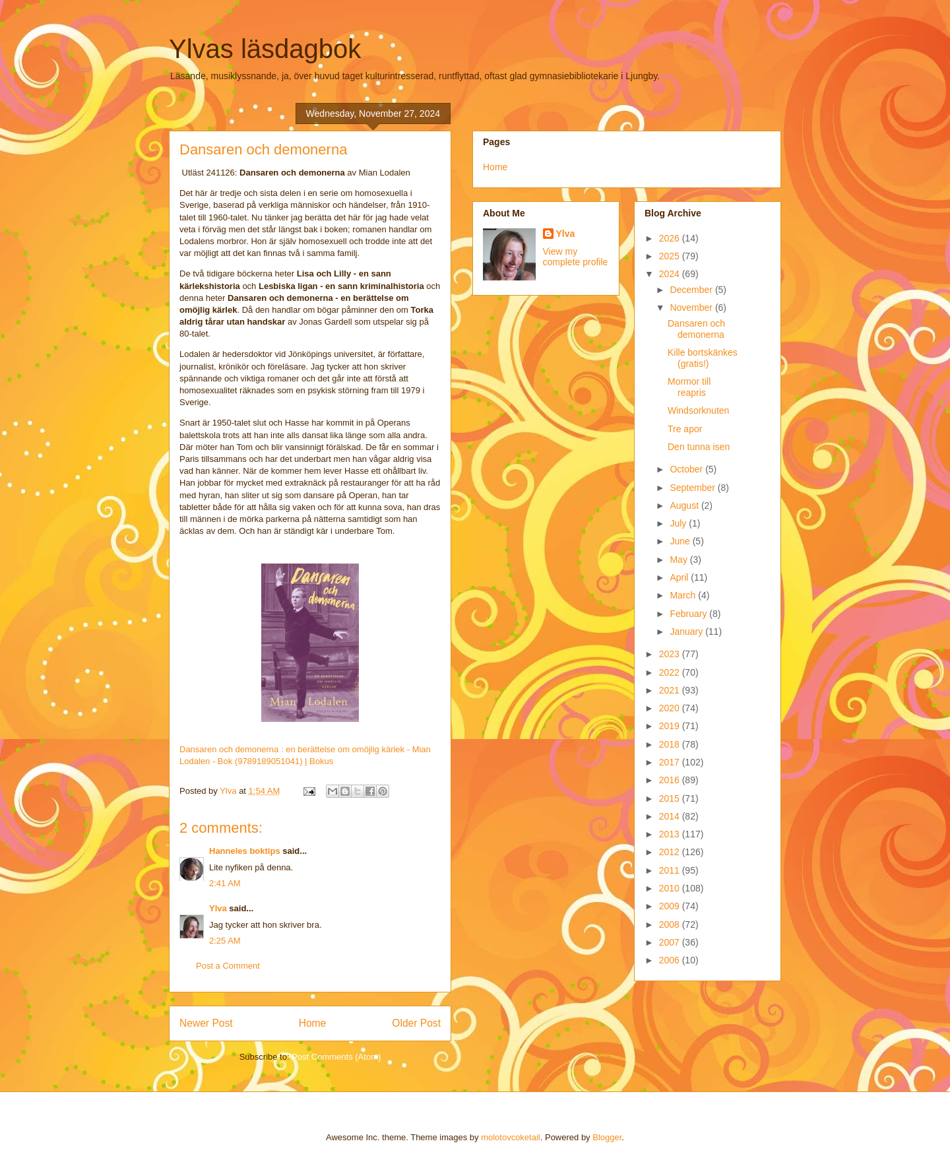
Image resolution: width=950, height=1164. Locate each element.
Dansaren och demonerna (696, 329)
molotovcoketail (510, 1137)
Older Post (416, 1023)
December (692, 289)
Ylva (218, 908)
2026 (670, 238)
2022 (670, 672)
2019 (670, 726)
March (684, 595)
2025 (670, 256)
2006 (670, 960)
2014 (670, 816)
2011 (670, 870)
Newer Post (206, 1023)
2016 (670, 780)
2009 (670, 906)
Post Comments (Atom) (336, 1057)
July (679, 523)
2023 (670, 654)
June (681, 541)
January (687, 631)
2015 (670, 798)
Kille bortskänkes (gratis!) (703, 358)
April (680, 577)
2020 (670, 708)
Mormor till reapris (689, 387)
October (687, 469)
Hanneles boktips (244, 851)
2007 (670, 942)
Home (313, 1023)
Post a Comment (228, 966)
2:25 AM (225, 941)
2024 (670, 274)
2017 (670, 762)
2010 (670, 888)
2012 (670, 852)
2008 (670, 924)
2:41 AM (225, 883)
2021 (670, 690)
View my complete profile (575, 256)
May (679, 559)
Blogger (606, 1137)
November (692, 307)
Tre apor (685, 429)
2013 (670, 834)
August (685, 505)
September (693, 487)
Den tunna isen (699, 446)
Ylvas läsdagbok (265, 48)
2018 (670, 744)
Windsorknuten (698, 410)
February (689, 613)
